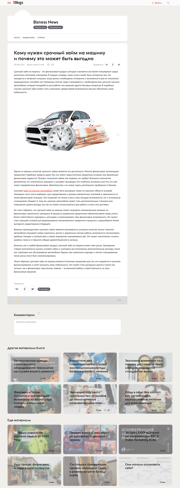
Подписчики (29, 37)
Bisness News (45, 22)
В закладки (44, 289)
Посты (17, 37)
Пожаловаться (55, 27)
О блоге (41, 37)
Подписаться (40, 27)
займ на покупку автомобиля (37, 190)
